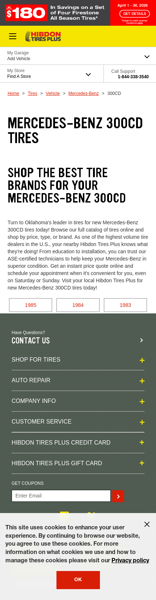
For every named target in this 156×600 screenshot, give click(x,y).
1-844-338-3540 (133, 76)
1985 (30, 305)
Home (13, 93)
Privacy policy (130, 561)
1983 (125, 305)
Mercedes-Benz (83, 93)
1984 (78, 305)
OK (78, 580)
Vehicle (53, 93)
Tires (32, 93)
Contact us (31, 341)
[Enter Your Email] (61, 496)
